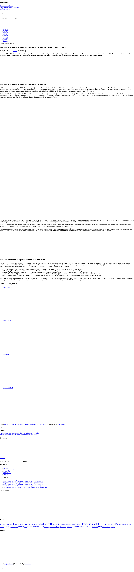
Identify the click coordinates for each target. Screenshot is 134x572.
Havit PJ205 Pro (7, 287)
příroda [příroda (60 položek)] (25, 527)
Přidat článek (7, 473)
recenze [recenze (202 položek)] (30, 527)
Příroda (5, 34)
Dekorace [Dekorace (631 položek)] (45, 524)
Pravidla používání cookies (10, 470)
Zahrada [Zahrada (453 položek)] (88, 526)
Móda (5, 39)
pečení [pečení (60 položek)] (16, 527)
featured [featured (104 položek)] (63, 524)
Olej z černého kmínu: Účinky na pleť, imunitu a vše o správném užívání (23, 481)
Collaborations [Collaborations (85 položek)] (33, 524)
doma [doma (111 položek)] (56, 524)
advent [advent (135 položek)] (2, 524)
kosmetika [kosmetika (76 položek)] (109, 524)
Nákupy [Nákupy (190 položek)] (126, 524)
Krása (5, 31)
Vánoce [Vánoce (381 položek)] (76, 527)
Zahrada (5, 38)
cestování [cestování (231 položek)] (26, 524)
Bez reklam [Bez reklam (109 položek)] (10, 524)
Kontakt (5, 468)
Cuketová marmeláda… (6, 6)
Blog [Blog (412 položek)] (15, 524)
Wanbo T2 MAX (8, 320)
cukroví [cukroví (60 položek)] (38, 524)
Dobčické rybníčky (5, 9)
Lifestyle (5, 35)
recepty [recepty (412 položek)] (36, 526)
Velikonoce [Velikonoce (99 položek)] (69, 527)
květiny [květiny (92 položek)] (113, 524)
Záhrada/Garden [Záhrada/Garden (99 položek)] (106, 527)
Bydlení (5, 30)
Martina (15, 51)
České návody (61, 424)
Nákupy (5, 41)
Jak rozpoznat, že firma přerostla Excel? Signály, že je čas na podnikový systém (25, 487)
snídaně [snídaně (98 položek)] (46, 527)
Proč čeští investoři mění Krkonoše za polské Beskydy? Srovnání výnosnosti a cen (26, 486)
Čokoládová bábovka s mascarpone (9, 7)
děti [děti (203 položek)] (59, 524)
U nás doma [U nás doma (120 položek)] (63, 527)
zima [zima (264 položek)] (100, 527)
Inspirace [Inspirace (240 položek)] (78, 524)
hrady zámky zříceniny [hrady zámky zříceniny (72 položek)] (70, 524)
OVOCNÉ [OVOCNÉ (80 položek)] (13, 527)
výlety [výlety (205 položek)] (81, 527)
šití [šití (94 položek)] (114, 527)
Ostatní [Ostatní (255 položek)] (7, 527)
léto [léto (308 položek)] (116, 524)
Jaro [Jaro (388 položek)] (104, 524)
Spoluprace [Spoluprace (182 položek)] (52, 527)
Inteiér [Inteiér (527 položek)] (99, 524)
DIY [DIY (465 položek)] (52, 524)
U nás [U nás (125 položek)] (57, 527)
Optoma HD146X (8, 388)
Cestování (6, 32)
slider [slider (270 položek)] (42, 527)
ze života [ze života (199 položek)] (95, 527)
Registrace (6, 474)
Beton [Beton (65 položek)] (5, 524)
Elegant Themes (8, 564)
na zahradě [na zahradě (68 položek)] (121, 524)
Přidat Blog (6, 471)
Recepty (5, 37)
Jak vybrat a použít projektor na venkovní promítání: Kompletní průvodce (24, 424)
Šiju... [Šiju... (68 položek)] (112, 527)
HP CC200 (6, 354)
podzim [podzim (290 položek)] (21, 527)
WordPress (28, 564)
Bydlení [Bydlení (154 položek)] (20, 524)
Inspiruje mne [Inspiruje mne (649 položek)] (89, 524)
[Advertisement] (67, 70)
